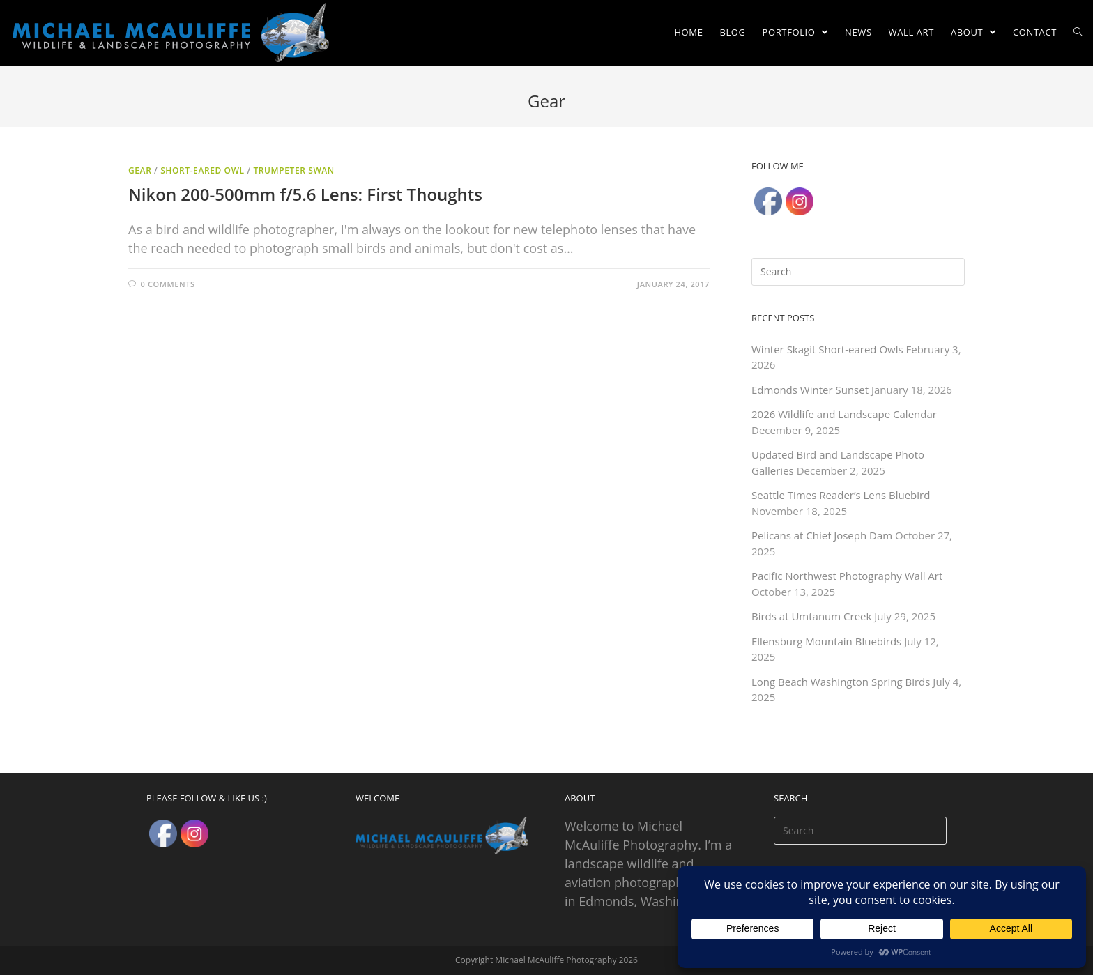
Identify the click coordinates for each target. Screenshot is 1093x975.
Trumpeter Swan (293, 170)
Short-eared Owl (202, 170)
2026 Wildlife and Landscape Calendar (844, 414)
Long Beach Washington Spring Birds (840, 682)
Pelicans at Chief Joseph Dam (821, 535)
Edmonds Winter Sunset (810, 390)
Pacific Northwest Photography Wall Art (846, 576)
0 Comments (168, 284)
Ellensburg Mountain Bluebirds (826, 641)
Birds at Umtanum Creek (811, 616)
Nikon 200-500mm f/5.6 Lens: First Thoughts (305, 194)
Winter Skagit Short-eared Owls (827, 349)
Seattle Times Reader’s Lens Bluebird (840, 495)
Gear (139, 170)
